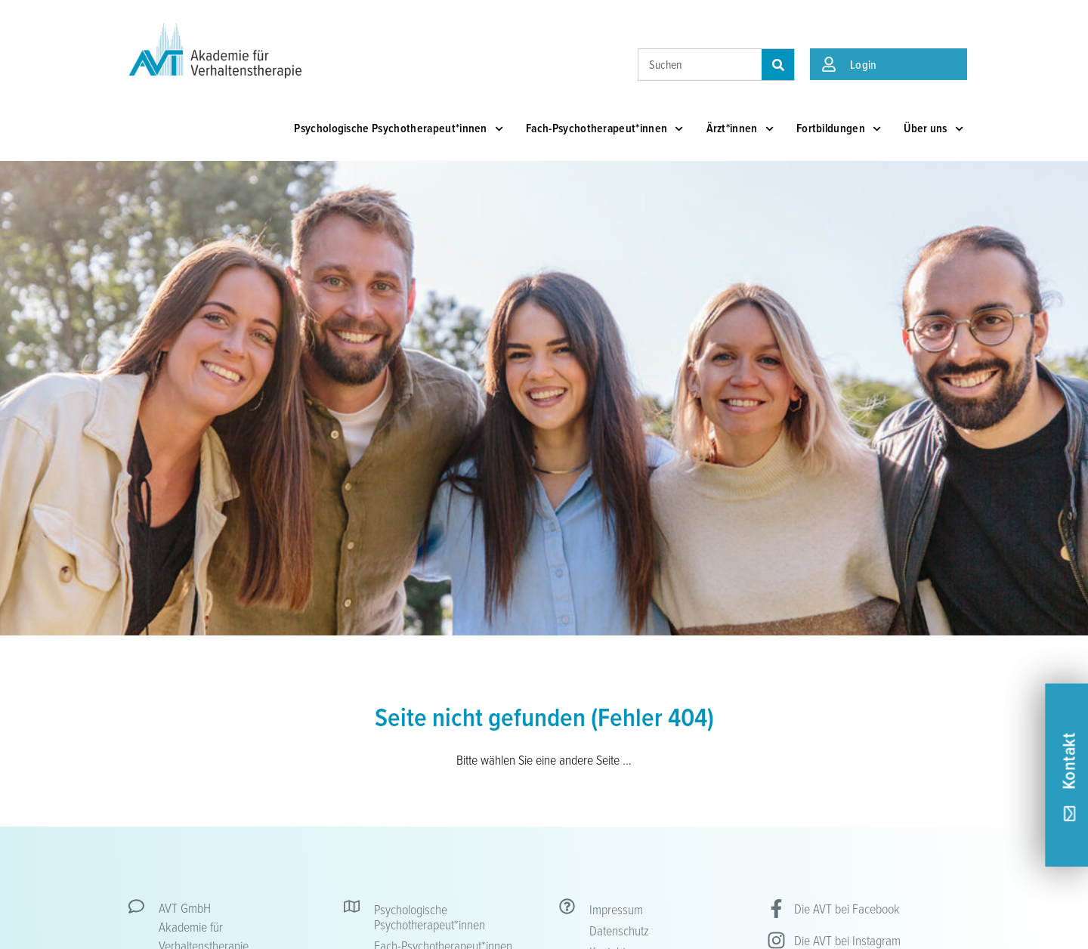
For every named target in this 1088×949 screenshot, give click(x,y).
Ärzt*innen (740, 129)
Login (863, 64)
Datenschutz (619, 930)
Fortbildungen (838, 129)
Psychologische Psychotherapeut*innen (398, 129)
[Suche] (778, 64)
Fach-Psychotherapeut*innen (605, 129)
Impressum (616, 909)
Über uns (933, 129)
